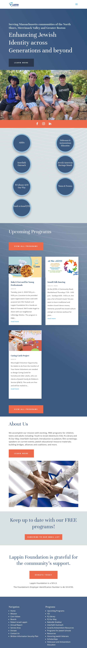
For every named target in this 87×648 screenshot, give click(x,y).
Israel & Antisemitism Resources (60, 628)
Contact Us (15, 633)
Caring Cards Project (20, 355)
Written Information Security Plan (24, 636)
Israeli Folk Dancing (56, 282)
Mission (13, 613)
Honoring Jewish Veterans (58, 636)
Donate (13, 630)
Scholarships (52, 639)
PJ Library (51, 616)
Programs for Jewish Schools (59, 630)
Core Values (15, 616)
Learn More (21, 63)
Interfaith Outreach (55, 625)
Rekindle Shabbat (54, 622)
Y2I (48, 613)
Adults (13, 289)
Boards (13, 619)
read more (15, 321)
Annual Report (16, 625)
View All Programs (26, 246)
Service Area (15, 628)
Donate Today (43, 575)
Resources (51, 633)
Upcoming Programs (55, 611)
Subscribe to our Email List (43, 537)
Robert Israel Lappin (18, 622)
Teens (56, 286)
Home (12, 611)
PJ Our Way (51, 619)
